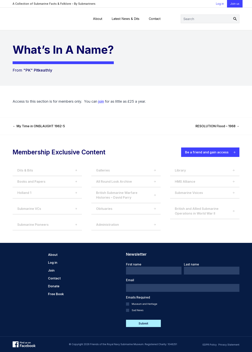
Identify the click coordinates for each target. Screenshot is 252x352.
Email (130, 280)
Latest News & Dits (125, 19)
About (97, 19)
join (101, 101)
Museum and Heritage (144, 303)
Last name (191, 264)
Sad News (138, 310)
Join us (234, 3)
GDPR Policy (209, 344)
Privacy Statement (228, 344)
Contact (154, 19)
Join (51, 270)
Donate (53, 286)
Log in (220, 3)
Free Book (56, 294)
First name (133, 264)
